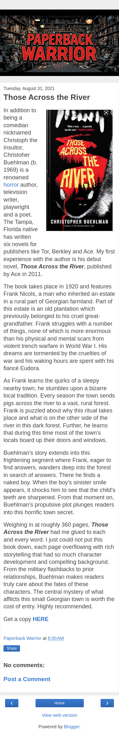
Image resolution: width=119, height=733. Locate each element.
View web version (59, 715)
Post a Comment (26, 679)
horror (11, 185)
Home (59, 703)
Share (12, 648)
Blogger (71, 726)
